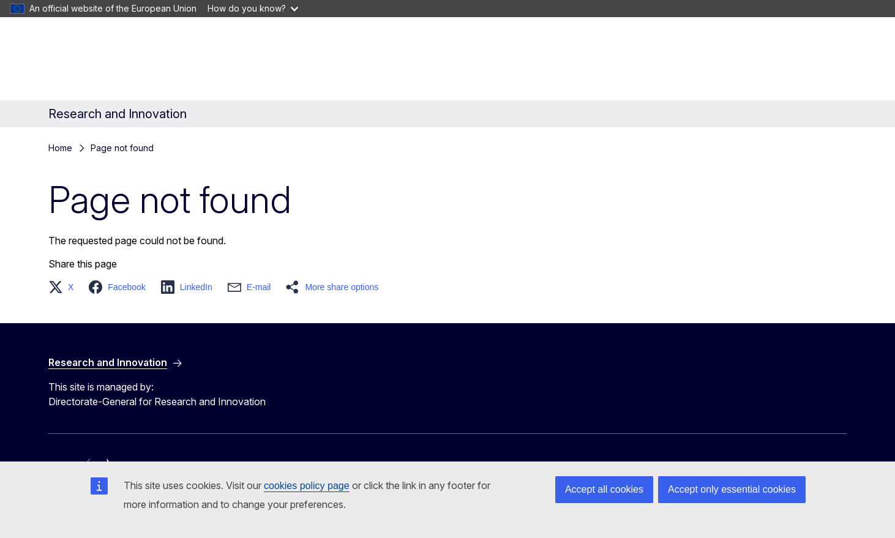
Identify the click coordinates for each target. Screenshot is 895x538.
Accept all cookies (604, 489)
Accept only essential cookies (732, 489)
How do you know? (253, 8)
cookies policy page (307, 485)
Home (60, 148)
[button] (64, 287)
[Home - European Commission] (147, 61)
